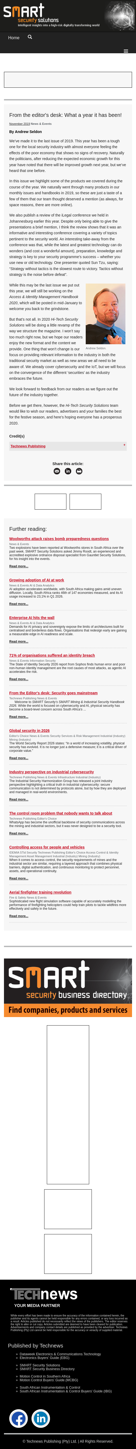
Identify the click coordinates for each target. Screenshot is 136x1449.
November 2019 (19, 123)
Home (14, 38)
